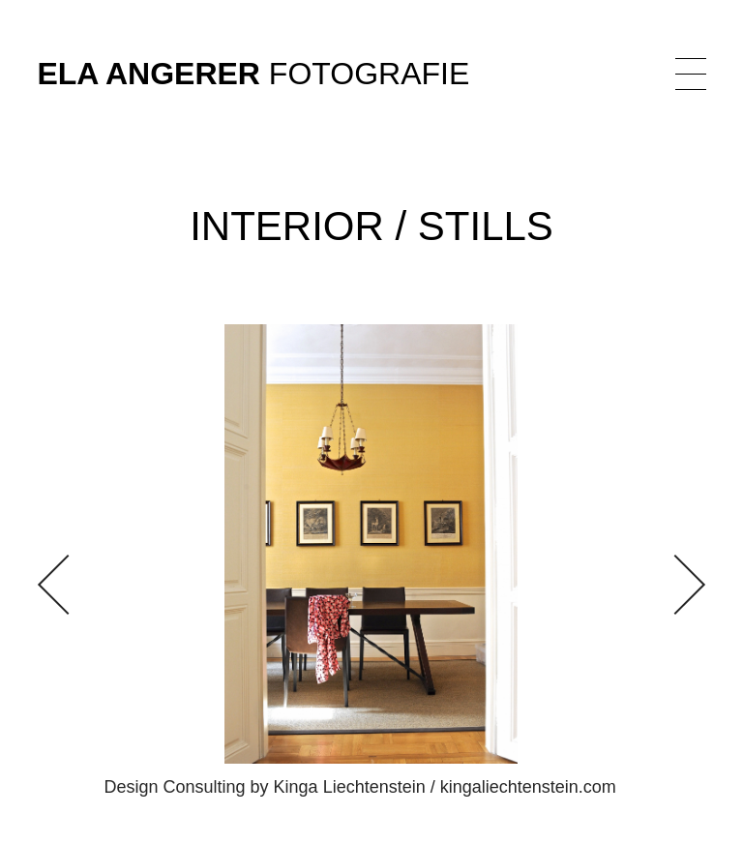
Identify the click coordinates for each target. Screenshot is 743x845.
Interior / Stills (371, 226)
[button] (674, 585)
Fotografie (253, 74)
